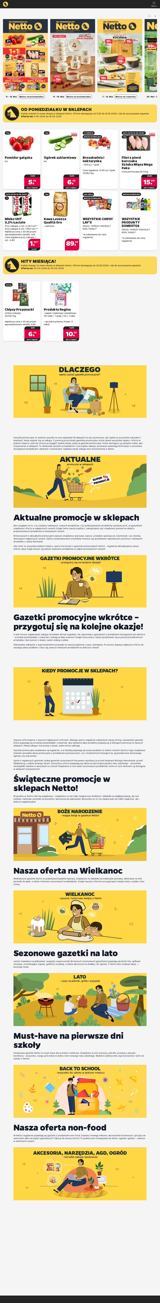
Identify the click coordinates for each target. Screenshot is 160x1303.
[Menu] (154, 4)
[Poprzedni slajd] (149, 16)
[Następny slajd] (155, 16)
